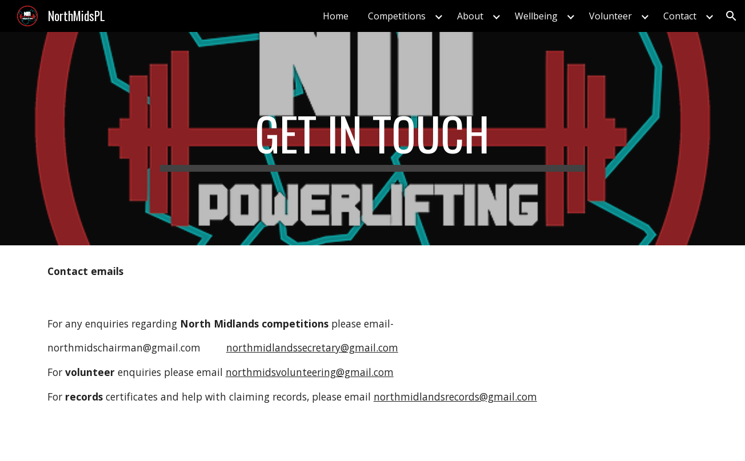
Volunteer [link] (610, 16)
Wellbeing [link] (536, 16)
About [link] (470, 16)
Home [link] (336, 16)
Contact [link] (679, 16)
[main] (372, 138)
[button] (731, 16)
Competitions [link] (397, 16)
